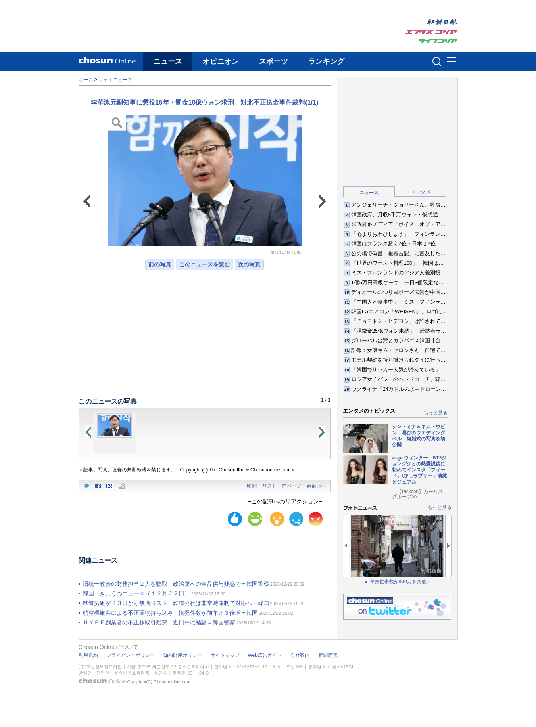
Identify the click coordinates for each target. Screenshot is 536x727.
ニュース (167, 61)
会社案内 (300, 655)
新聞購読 (328, 655)
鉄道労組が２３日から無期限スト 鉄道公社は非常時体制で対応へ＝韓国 (176, 603)
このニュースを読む (204, 264)
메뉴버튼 (452, 61)
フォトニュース (115, 79)
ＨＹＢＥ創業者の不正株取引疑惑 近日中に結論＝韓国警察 (159, 622)
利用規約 (88, 655)
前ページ (291, 486)
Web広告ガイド (265, 655)
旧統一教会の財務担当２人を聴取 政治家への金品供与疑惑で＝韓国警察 (176, 583)
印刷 (252, 486)
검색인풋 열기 (437, 61)
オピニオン (220, 61)
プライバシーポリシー (130, 655)
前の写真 (159, 264)
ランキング (326, 61)
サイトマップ (225, 655)
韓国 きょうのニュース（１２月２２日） (136, 593)
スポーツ (273, 61)
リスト (269, 486)
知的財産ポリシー (182, 655)
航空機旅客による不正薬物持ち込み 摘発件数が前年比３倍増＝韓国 (170, 613)
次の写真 (249, 264)
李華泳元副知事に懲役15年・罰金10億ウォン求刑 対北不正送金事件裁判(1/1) (205, 102)
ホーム (86, 79)
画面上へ (316, 486)
